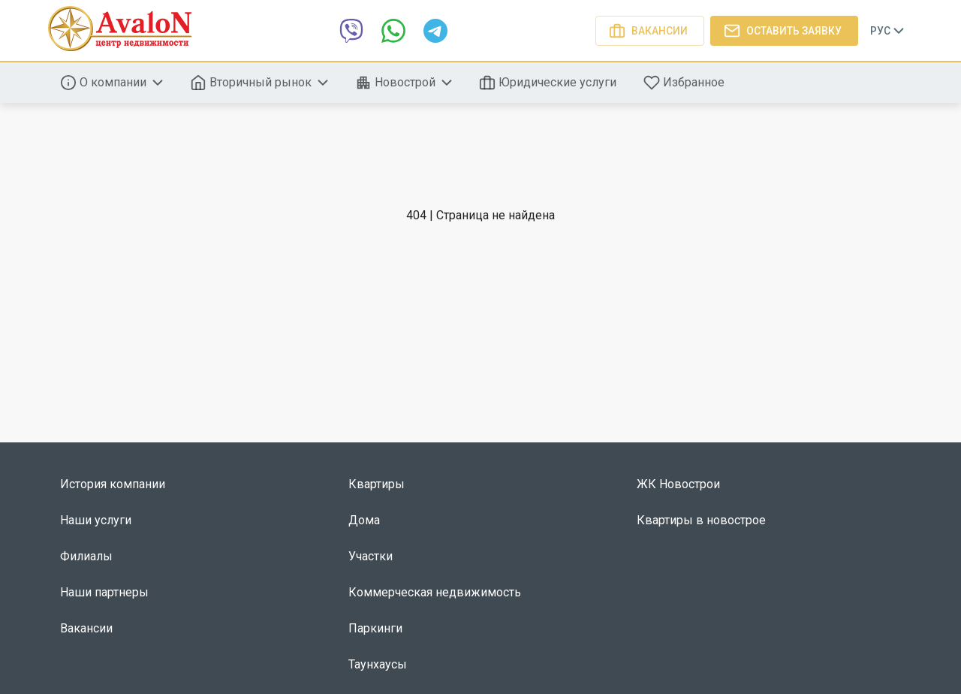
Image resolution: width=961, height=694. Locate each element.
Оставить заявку (784, 31)
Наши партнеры (104, 592)
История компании (112, 484)
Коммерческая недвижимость (434, 592)
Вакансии (649, 31)
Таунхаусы (377, 664)
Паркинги (375, 628)
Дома (364, 520)
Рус (888, 30)
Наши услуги (95, 520)
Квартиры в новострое (701, 520)
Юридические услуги (549, 82)
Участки (370, 556)
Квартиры (376, 484)
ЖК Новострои (678, 484)
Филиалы (86, 556)
